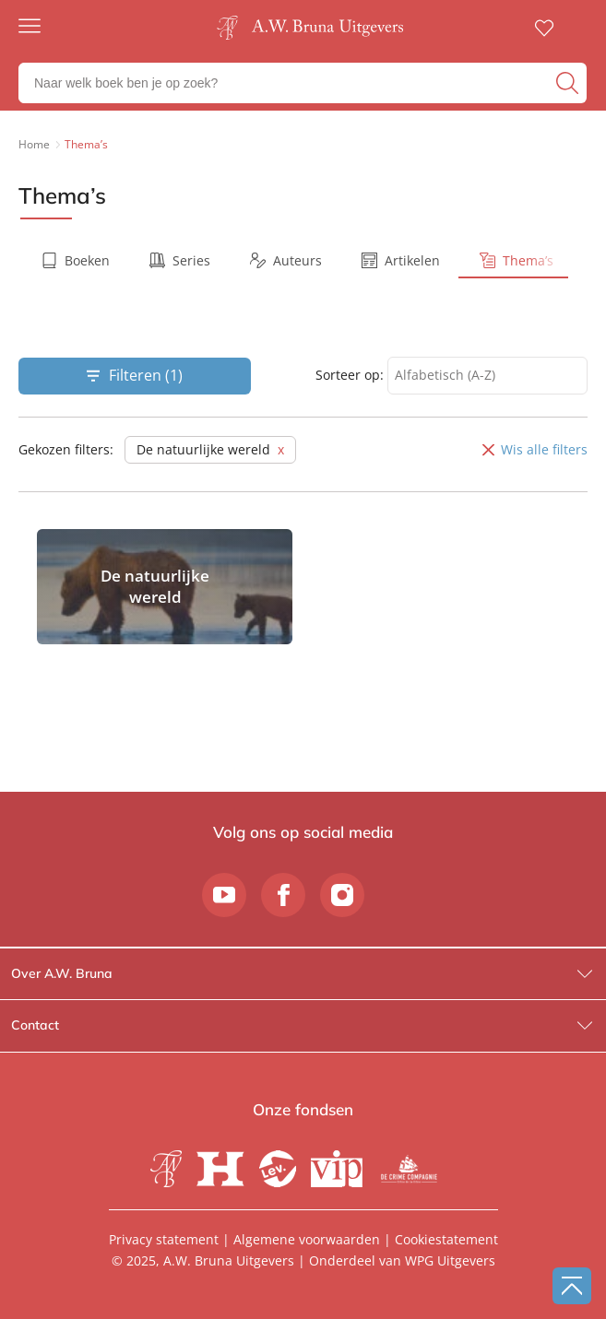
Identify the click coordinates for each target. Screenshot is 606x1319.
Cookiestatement (446, 1239)
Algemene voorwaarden (306, 1239)
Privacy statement (164, 1239)
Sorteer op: (349, 374)
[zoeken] (569, 83)
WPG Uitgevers (450, 1260)
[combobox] (487, 376)
